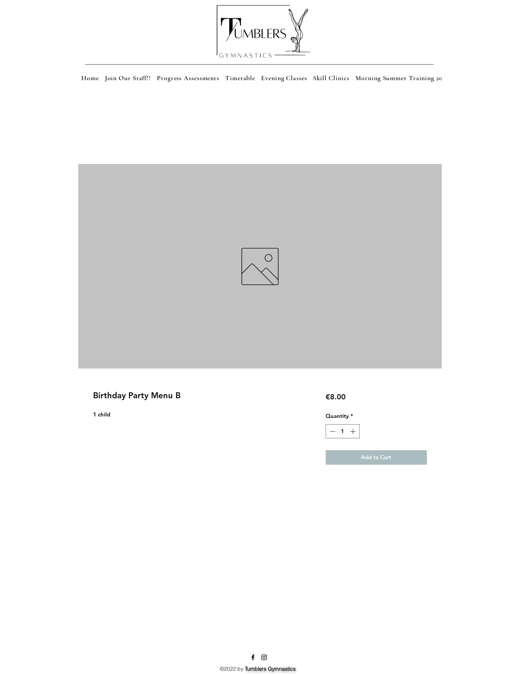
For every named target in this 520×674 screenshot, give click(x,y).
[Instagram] (264, 657)
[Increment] (354, 431)
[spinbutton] (342, 431)
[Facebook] (253, 657)
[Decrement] (332, 431)
